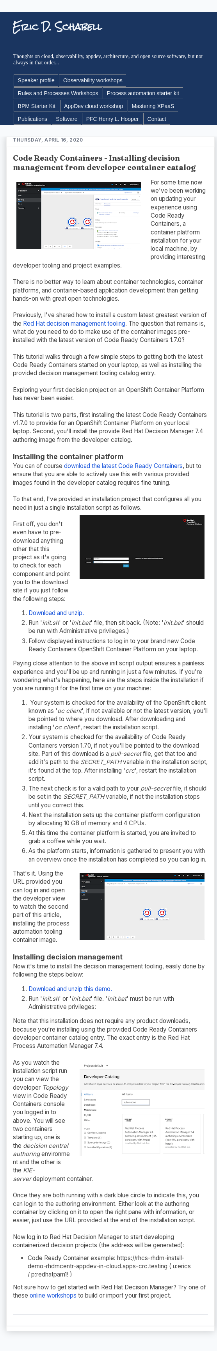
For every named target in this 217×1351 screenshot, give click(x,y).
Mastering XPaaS (153, 106)
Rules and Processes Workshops (58, 93)
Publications (33, 119)
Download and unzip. (56, 613)
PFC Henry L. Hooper (112, 119)
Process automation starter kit (143, 93)
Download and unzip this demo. (70, 989)
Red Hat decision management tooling (74, 323)
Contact (157, 119)
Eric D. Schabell (57, 26)
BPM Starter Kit (36, 106)
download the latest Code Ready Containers (123, 466)
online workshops (53, 1295)
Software (66, 119)
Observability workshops (93, 80)
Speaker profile (36, 80)
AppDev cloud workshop (93, 106)
